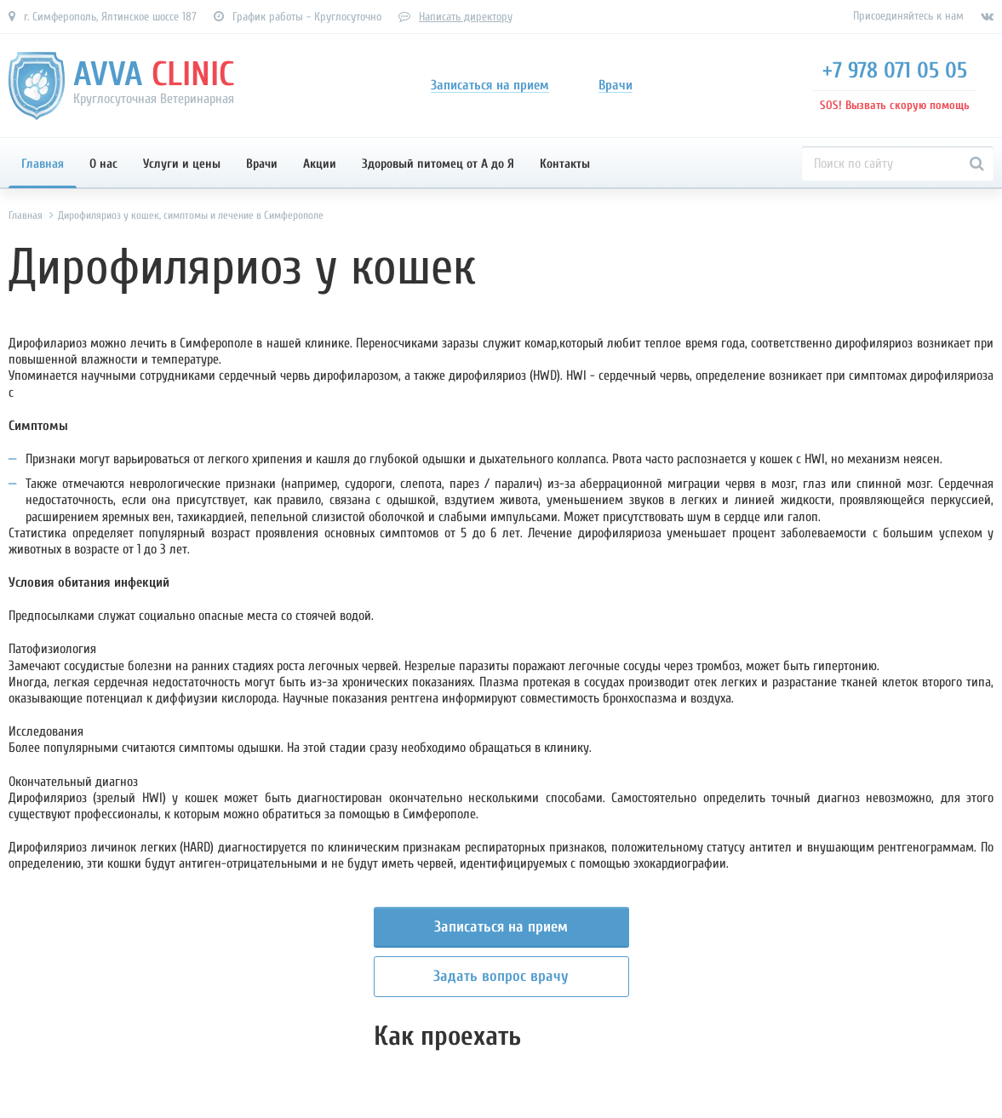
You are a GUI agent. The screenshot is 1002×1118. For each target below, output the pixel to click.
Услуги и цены (181, 164)
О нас (103, 164)
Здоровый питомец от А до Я (438, 164)
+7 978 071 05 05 (894, 70)
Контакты (565, 164)
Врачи (262, 164)
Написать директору (465, 16)
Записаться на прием (501, 927)
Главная (42, 164)
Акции (319, 164)
